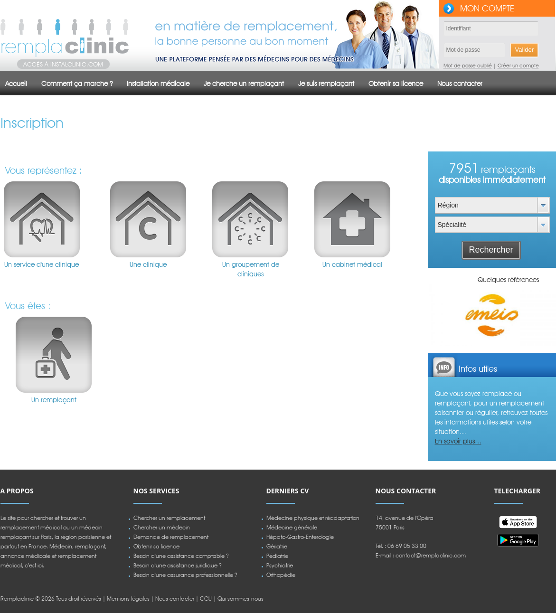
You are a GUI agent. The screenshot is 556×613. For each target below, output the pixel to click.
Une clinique (148, 219)
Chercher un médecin (161, 527)
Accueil (16, 83)
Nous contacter (459, 83)
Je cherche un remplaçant (244, 83)
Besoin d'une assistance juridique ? (177, 565)
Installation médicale (158, 83)
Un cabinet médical (352, 219)
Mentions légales (128, 598)
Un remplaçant (54, 355)
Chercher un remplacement (169, 517)
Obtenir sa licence (395, 83)
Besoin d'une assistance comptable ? (181, 555)
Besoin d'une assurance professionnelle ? (185, 574)
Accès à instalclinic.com (63, 64)
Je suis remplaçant (326, 83)
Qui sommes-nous (240, 598)
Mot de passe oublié (467, 65)
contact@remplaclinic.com (431, 555)
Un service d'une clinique (42, 219)
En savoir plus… (458, 441)
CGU (206, 598)
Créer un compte (518, 65)
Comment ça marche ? (77, 83)
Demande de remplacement (170, 536)
